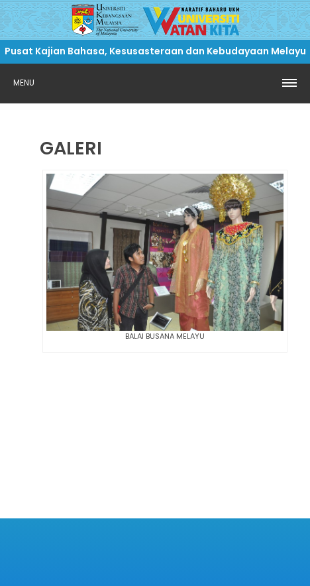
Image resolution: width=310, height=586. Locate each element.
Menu (23, 82)
